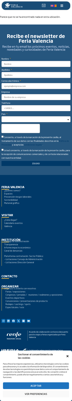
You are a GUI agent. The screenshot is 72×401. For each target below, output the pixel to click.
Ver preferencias (36, 394)
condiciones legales (33, 144)
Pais (3, 114)
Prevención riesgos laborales (17, 189)
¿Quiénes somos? (12, 183)
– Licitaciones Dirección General (19, 251)
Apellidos (5, 70)
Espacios (8, 186)
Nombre (5, 59)
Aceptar (36, 385)
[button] (67, 356)
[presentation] (20, 128)
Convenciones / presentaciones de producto (26, 291)
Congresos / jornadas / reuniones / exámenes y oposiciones (33, 285)
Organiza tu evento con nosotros (20, 278)
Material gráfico (11, 195)
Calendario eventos (13, 218)
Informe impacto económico (17, 237)
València (8, 221)
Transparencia (11, 233)
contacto (9, 276)
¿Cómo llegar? (11, 215)
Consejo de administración (16, 230)
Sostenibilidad (11, 192)
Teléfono (5, 103)
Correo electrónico (10, 81)
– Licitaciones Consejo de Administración (23, 248)
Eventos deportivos (15, 288)
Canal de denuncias (13, 240)
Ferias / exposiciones (14, 281)
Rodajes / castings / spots (17, 294)
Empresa (5, 92)
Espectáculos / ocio (14, 297)
